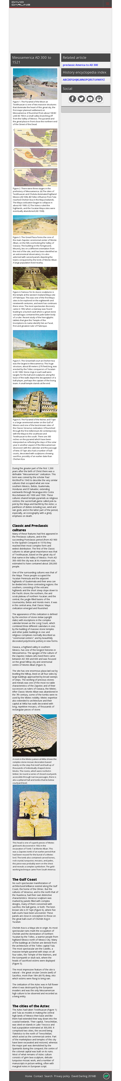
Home (28, 1076)
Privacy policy (62, 1076)
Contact (38, 1076)
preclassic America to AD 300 (80, 65)
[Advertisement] (60, 30)
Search (48, 1076)
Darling (21, 4)
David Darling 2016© (83, 1076)
